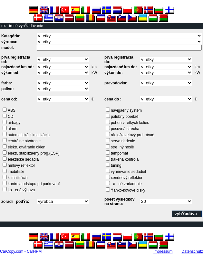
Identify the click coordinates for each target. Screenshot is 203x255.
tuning (116, 165)
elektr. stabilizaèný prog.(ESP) (34, 153)
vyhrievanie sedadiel (128, 171)
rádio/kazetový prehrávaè (132, 135)
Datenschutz (192, 251)
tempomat (119, 153)
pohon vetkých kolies (130, 122)
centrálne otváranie (24, 141)
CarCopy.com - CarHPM (21, 251)
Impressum (162, 251)
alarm (12, 129)
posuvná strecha (125, 129)
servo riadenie (123, 141)
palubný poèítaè (124, 116)
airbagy (14, 122)
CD (10, 116)
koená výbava (21, 190)
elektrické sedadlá (23, 159)
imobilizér (16, 171)
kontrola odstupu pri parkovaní (34, 184)
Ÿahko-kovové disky (128, 190)
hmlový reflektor (21, 165)
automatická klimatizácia (29, 135)
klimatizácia (18, 177)
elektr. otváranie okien (26, 147)
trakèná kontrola (125, 159)
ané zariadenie (126, 184)
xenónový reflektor (126, 177)
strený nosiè (122, 147)
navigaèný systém (126, 110)
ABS (11, 110)
